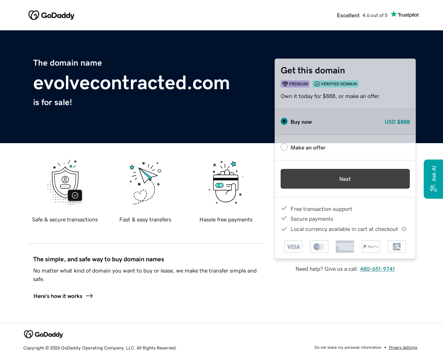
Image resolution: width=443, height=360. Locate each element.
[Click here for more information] (404, 229)
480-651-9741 (377, 268)
